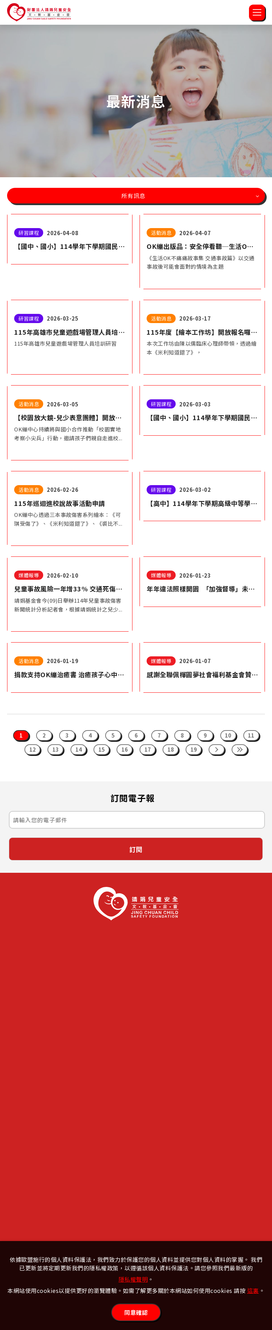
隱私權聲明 (133, 1279)
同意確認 (136, 1312)
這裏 (253, 1290)
